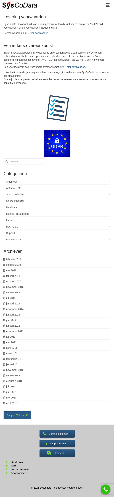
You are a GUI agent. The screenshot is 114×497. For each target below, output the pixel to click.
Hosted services (20, 469)
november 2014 (14, 309)
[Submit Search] (6, 161)
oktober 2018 (13, 264)
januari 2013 (13, 314)
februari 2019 (13, 259)
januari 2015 (13, 303)
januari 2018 (13, 275)
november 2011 (14, 331)
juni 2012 (11, 320)
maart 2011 (12, 353)
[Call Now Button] (105, 489)
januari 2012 (13, 325)
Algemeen (11, 181)
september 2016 (15, 292)
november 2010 (14, 370)
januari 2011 (13, 364)
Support (10, 233)
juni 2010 (11, 392)
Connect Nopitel (15, 201)
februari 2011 (13, 358)
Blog (13, 466)
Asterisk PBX (13, 188)
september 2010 (15, 375)
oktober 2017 (13, 281)
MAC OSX (12, 226)
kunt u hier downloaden (35, 33)
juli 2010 (10, 386)
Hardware (11, 207)
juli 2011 (10, 336)
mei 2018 (11, 270)
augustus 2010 (14, 381)
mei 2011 (11, 342)
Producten (17, 462)
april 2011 (11, 347)
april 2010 (11, 403)
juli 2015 (10, 298)
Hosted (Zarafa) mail (17, 213)
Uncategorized (14, 239)
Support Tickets (17, 415)
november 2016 (14, 287)
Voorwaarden (18, 473)
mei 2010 (11, 397)
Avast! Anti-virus (15, 194)
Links (9, 220)
